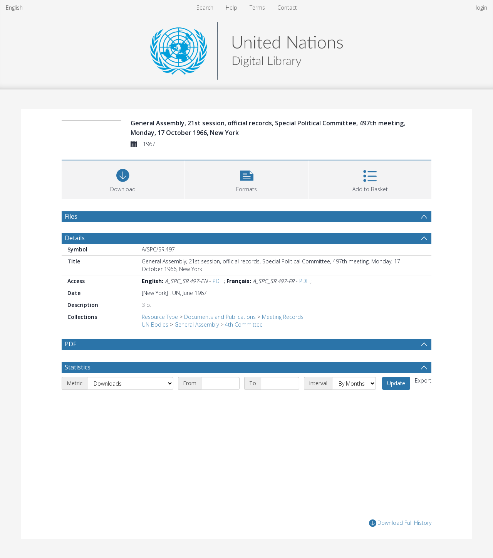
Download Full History (400, 523)
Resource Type (160, 316)
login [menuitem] (481, 7)
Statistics (78, 367)
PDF (217, 281)
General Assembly (196, 324)
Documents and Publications (220, 316)
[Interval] (354, 383)
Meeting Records (283, 316)
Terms (257, 7)
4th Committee (244, 324)
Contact (287, 7)
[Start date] (220, 383)
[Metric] (130, 383)
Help (231, 7)
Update (396, 383)
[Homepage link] (246, 49)
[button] (246, 178)
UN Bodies (155, 324)
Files (71, 216)
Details (75, 238)
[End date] (280, 383)
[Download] (123, 178)
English (14, 7)
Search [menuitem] (204, 7)
